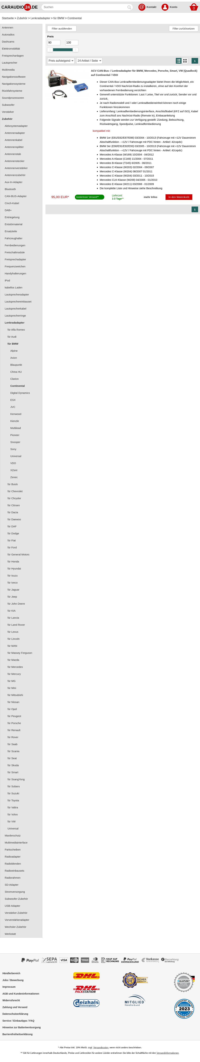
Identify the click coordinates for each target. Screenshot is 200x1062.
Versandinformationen (168, 1053)
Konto (173, 6)
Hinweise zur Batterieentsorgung (21, 1027)
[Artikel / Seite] (89, 61)
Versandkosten (100, 1047)
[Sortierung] (61, 61)
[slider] (50, 49)
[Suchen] (83, 7)
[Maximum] (71, 42)
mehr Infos (150, 197)
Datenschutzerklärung (15, 1013)
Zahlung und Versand (14, 1007)
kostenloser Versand (86, 197)
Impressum (9, 986)
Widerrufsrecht (11, 1000)
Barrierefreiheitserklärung (17, 1034)
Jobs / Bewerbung (13, 980)
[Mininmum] (53, 42)
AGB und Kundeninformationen (20, 993)
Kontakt (151, 6)
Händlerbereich (11, 973)
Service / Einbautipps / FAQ (18, 1020)
